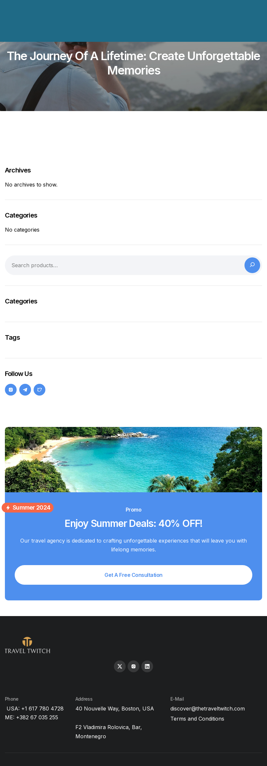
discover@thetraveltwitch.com (207, 708)
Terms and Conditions (197, 718)
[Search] (252, 265)
